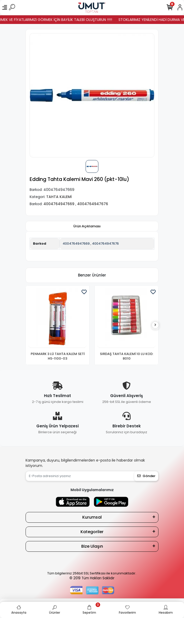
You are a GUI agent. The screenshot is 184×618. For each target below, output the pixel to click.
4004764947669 (76, 243)
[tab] (87, 226)
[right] (155, 325)
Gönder (146, 476)
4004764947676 (105, 243)
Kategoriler (91, 532)
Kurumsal (92, 517)
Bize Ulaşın (92, 546)
